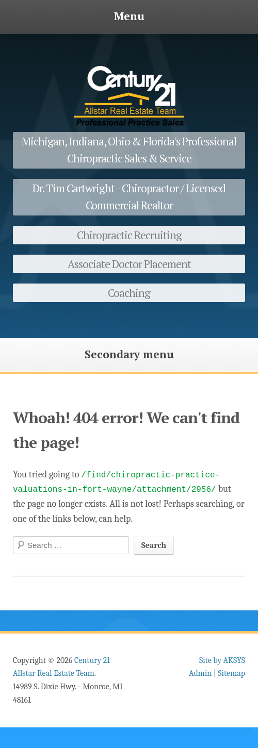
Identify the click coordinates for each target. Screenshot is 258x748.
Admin (200, 673)
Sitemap (231, 673)
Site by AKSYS (222, 660)
